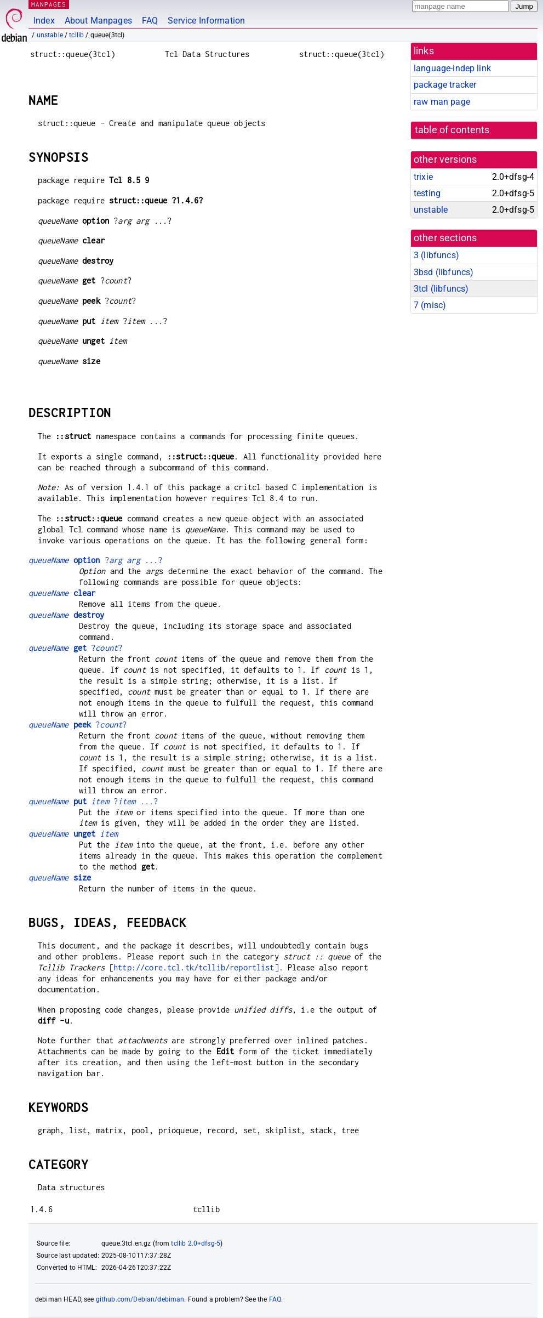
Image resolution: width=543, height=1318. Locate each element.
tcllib (76, 35)
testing (427, 193)
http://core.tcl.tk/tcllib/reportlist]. (198, 967)
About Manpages (98, 20)
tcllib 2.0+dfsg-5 (195, 1243)
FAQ (150, 20)
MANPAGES (48, 4)
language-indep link (452, 68)
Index (44, 20)
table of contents (452, 129)
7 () (430, 305)
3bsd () (443, 272)
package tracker (445, 84)
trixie (423, 177)
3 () (436, 255)
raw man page (442, 101)
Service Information (206, 20)
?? (95, 560)
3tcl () (441, 288)
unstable (50, 35)
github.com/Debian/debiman (140, 1299)
